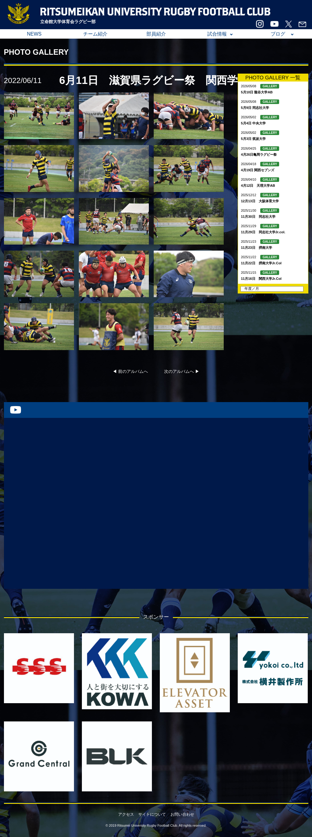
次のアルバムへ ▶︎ (181, 371)
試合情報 (217, 33)
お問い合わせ (182, 814)
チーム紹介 (95, 33)
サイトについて (152, 814)
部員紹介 (156, 33)
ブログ (278, 33)
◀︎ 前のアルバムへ (130, 371)
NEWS (34, 33)
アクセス (126, 814)
